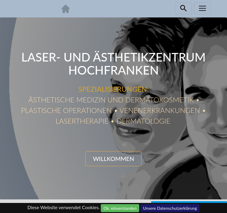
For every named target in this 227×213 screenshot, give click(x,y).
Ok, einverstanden (120, 208)
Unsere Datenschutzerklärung (170, 208)
